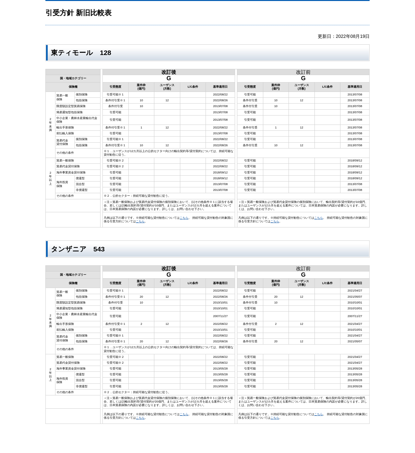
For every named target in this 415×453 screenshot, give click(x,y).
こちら (184, 217)
